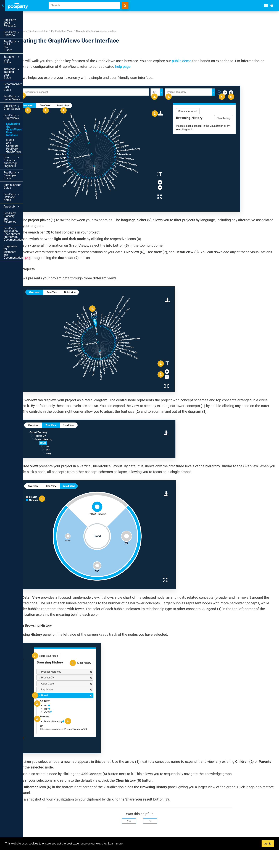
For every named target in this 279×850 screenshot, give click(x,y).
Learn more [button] (115, 843)
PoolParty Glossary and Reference (18, 140)
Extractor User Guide (24, 43)
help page (219, 53)
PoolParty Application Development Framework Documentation (19, 151)
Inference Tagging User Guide (24, 50)
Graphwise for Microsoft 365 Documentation (22, 162)
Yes (152, 815)
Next (271, 833)
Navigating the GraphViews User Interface (17, 86)
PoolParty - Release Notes (24, 126)
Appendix (24, 133)
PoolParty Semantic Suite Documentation (74, 17)
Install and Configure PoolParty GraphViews (20, 96)
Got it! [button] (267, 843)
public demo (228, 47)
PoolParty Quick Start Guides (24, 34)
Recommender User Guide (24, 59)
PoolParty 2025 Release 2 (20, 20)
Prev (59, 833)
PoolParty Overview (24, 27)
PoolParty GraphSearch (24, 72)
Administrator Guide (24, 120)
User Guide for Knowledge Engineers (24, 105)
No (173, 815)
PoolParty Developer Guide (24, 113)
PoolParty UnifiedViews (24, 65)
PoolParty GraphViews (24, 78)
